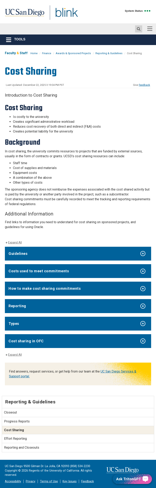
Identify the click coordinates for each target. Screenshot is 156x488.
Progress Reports (17, 421)
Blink (63, 15)
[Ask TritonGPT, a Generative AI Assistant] (132, 479)
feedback (144, 84)
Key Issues (70, 481)
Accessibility (13, 481)
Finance (46, 53)
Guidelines (18, 253)
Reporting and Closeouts (21, 447)
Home (34, 53)
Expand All (15, 242)
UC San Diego (23, 15)
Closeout (10, 412)
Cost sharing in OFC (26, 341)
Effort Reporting (15, 439)
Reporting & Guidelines (108, 53)
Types (14, 323)
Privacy (30, 481)
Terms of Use (49, 481)
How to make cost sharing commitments (45, 288)
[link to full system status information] (147, 10)
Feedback (87, 481)
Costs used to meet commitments (39, 271)
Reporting (17, 306)
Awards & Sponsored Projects (73, 53)
